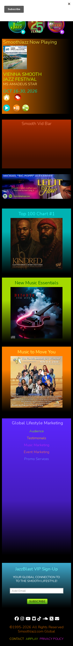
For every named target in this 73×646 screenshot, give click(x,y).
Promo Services (36, 459)
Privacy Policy (51, 639)
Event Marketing (36, 452)
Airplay (32, 639)
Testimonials (36, 438)
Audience (36, 431)
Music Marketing (36, 445)
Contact (17, 639)
